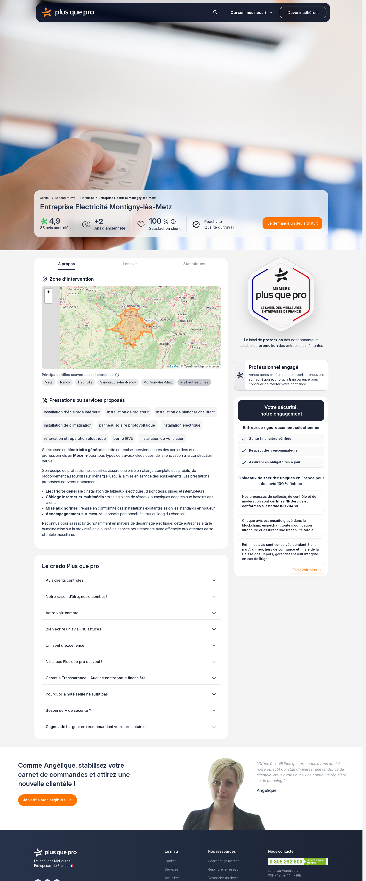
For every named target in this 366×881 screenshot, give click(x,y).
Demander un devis (223, 878)
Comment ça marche (224, 861)
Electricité (87, 198)
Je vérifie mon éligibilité (45, 800)
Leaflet (173, 366)
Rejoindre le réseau (223, 869)
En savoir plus (304, 570)
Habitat (170, 861)
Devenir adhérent (303, 12)
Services (171, 869)
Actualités (172, 878)
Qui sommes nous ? (251, 12)
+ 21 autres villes (194, 382)
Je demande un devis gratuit (292, 223)
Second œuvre (65, 198)
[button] (48, 292)
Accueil (45, 198)
